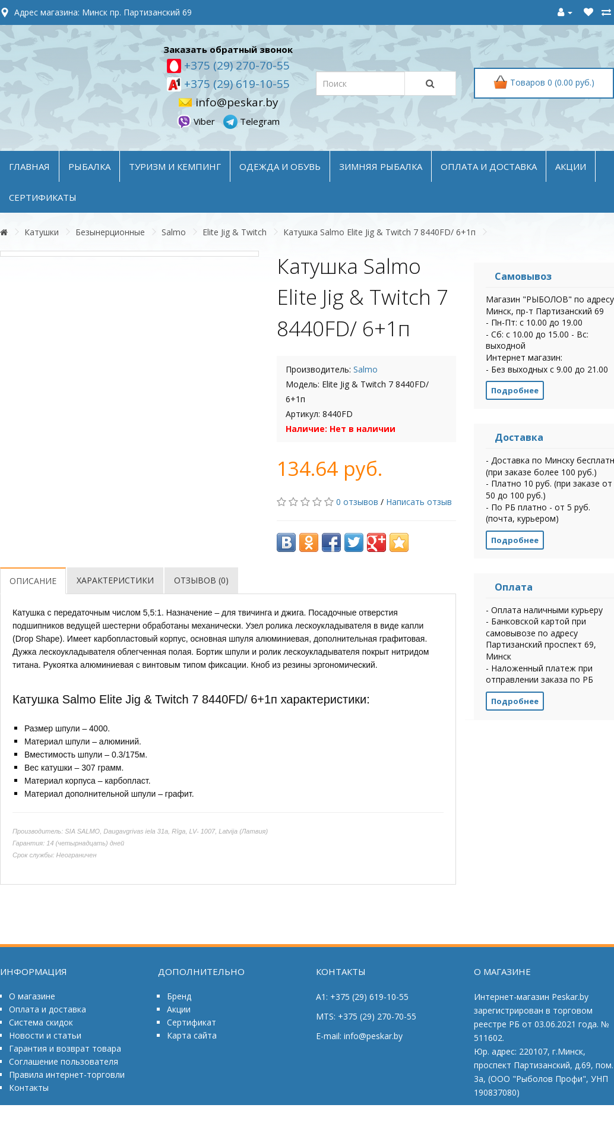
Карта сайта (192, 1035)
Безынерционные (110, 232)
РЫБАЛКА (89, 166)
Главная (29, 166)
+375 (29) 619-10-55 (235, 83)
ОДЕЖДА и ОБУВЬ (280, 166)
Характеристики (115, 580)
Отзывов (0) (201, 580)
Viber (197, 121)
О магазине (32, 996)
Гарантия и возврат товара (65, 1048)
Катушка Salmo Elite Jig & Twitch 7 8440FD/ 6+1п (379, 232)
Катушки (41, 232)
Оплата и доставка (47, 1009)
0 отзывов (357, 501)
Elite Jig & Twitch (234, 232)
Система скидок (41, 1022)
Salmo (174, 232)
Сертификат (191, 1022)
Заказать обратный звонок (228, 49)
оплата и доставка (489, 166)
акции (570, 166)
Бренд (179, 996)
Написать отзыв (419, 501)
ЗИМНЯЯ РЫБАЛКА (380, 166)
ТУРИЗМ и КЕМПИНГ (175, 166)
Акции (179, 1009)
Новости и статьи (45, 1035)
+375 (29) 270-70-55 (235, 65)
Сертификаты (43, 197)
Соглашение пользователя (63, 1061)
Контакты (29, 1087)
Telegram (251, 121)
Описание (33, 580)
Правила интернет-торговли (67, 1074)
